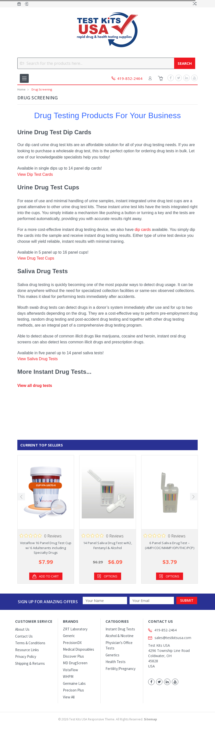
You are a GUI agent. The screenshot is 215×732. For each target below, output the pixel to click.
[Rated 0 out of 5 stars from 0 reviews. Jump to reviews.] (41, 535)
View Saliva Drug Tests (37, 359)
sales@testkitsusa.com (169, 637)
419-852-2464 (165, 630)
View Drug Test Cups (35, 258)
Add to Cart (49, 576)
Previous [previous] (21, 496)
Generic (69, 635)
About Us (22, 629)
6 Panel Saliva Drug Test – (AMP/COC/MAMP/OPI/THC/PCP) (169, 545)
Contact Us (24, 636)
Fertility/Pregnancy (120, 668)
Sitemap (150, 719)
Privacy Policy (25, 656)
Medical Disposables (78, 649)
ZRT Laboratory (75, 629)
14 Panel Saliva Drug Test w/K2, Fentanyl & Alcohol (107, 545)
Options (110, 576)
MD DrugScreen (75, 663)
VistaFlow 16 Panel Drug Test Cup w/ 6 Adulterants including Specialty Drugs (46, 548)
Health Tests (116, 661)
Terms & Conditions (30, 643)
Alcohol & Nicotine (120, 635)
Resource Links (27, 649)
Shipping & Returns (30, 663)
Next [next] (193, 496)
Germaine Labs (74, 683)
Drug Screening (41, 89)
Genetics (112, 655)
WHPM (68, 676)
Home (21, 89)
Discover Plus (73, 656)
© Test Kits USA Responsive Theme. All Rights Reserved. (107, 719)
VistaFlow (70, 669)
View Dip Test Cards (35, 174)
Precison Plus (73, 690)
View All (69, 697)
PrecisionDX (72, 642)
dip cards (143, 229)
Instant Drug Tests (120, 629)
